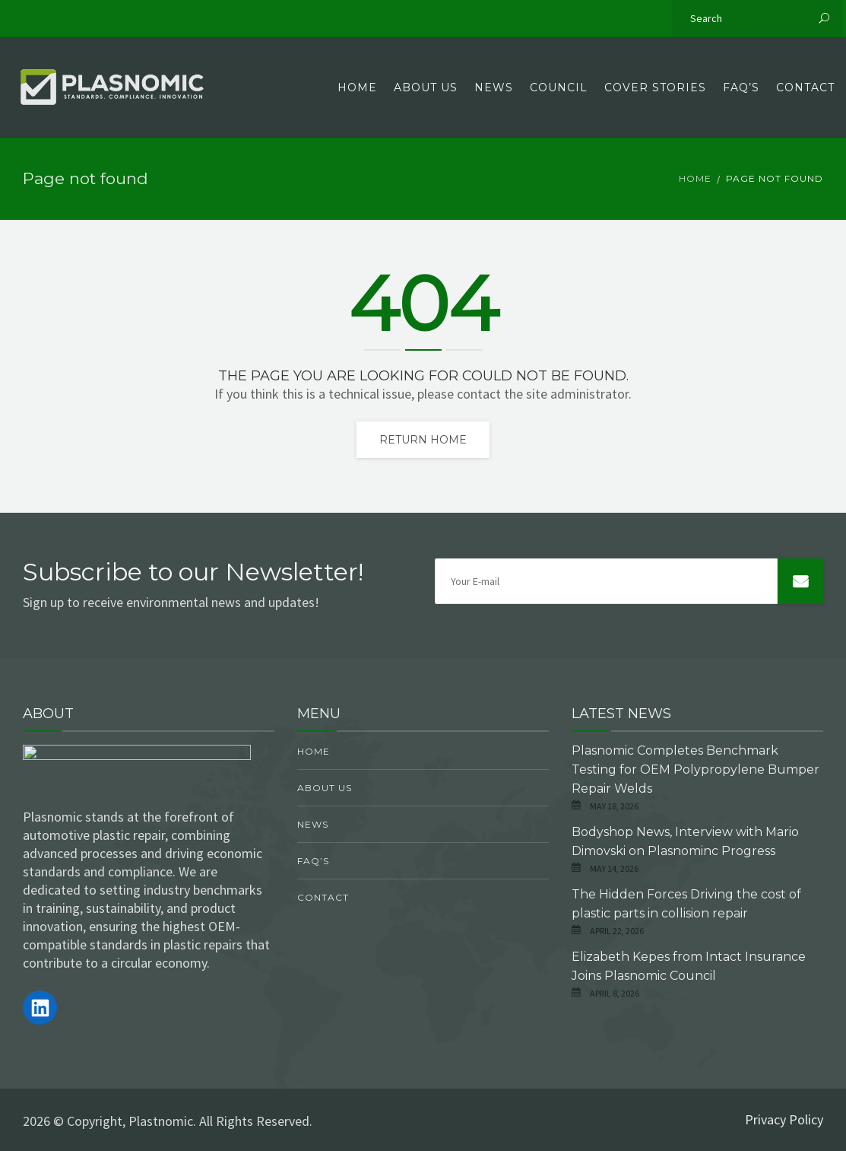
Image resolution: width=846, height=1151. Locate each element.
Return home (423, 440)
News (493, 87)
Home (357, 87)
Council (559, 87)
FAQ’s (741, 87)
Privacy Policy (784, 1119)
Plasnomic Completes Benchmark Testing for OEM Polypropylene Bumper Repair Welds (695, 769)
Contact (805, 87)
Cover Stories (655, 87)
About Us (426, 87)
